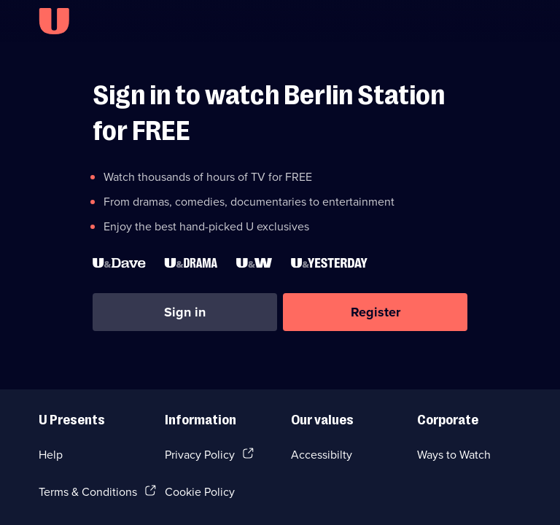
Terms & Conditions (88, 491)
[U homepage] (54, 21)
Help (51, 454)
